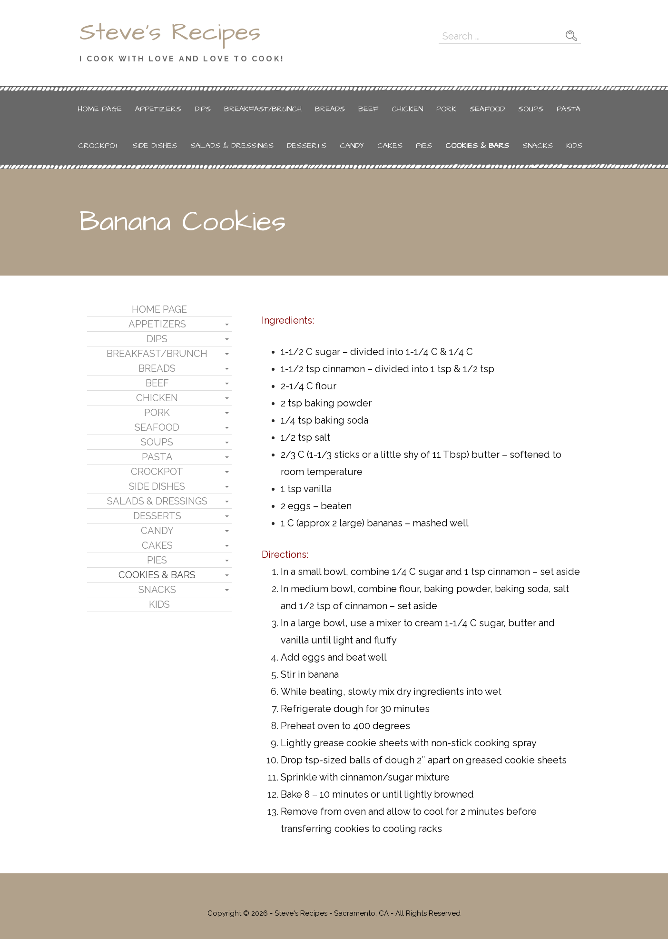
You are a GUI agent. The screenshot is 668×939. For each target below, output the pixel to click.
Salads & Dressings (232, 145)
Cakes (390, 145)
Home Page (100, 109)
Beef (368, 109)
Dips (203, 109)
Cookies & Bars (477, 145)
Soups (530, 109)
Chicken (407, 109)
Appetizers (158, 109)
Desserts (306, 145)
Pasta (568, 109)
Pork (446, 109)
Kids (574, 145)
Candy (352, 145)
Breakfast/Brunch (263, 109)
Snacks (537, 145)
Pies (424, 145)
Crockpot (98, 145)
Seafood (487, 109)
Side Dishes (154, 145)
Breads (330, 109)
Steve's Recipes (170, 32)
